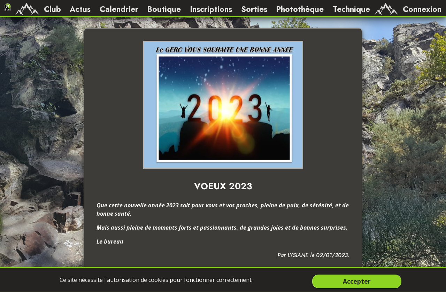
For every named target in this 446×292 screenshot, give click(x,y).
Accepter (357, 281)
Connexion (422, 9)
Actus (80, 9)
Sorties (254, 9)
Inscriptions (211, 9)
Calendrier (119, 9)
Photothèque (300, 9)
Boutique (164, 9)
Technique (351, 9)
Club (52, 9)
